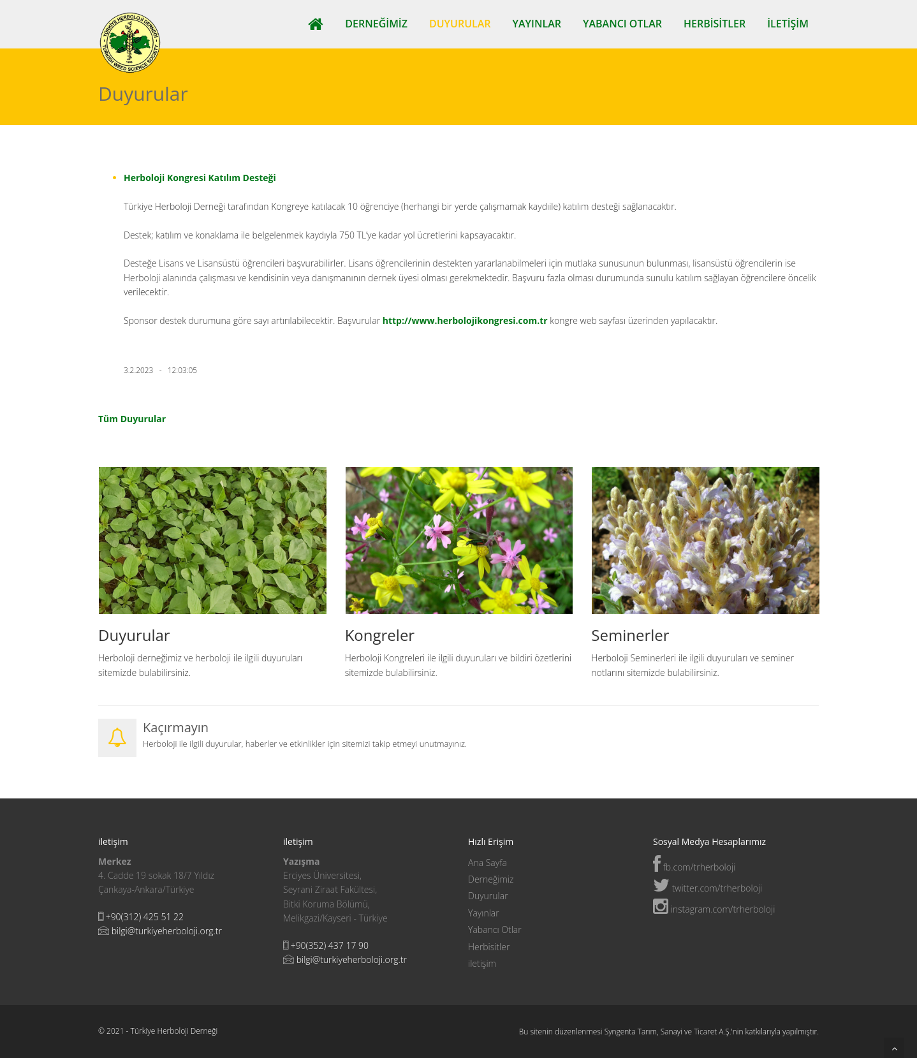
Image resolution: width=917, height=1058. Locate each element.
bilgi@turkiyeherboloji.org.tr (167, 931)
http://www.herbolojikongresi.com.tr (466, 320)
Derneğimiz (376, 24)
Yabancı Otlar (622, 24)
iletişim (788, 24)
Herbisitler (714, 24)
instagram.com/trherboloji (714, 909)
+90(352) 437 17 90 (330, 945)
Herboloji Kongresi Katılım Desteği (200, 178)
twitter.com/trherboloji (707, 888)
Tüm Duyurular (132, 419)
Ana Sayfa (487, 862)
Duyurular (460, 24)
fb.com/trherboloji (694, 867)
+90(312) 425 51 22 (145, 917)
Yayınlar (537, 24)
